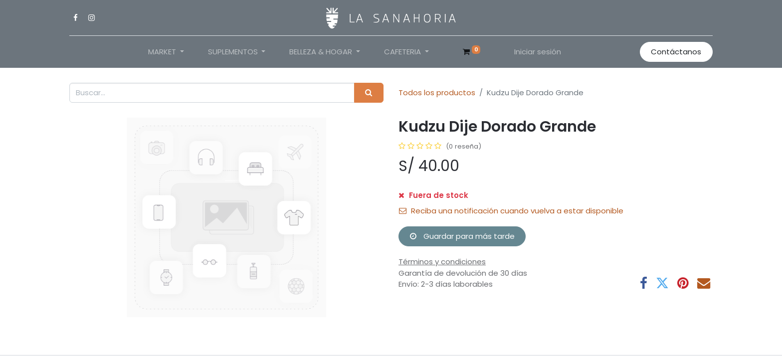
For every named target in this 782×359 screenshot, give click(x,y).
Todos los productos (436, 92)
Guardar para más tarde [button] (462, 236)
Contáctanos (676, 51)
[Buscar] (369, 93)
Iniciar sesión (537, 51)
